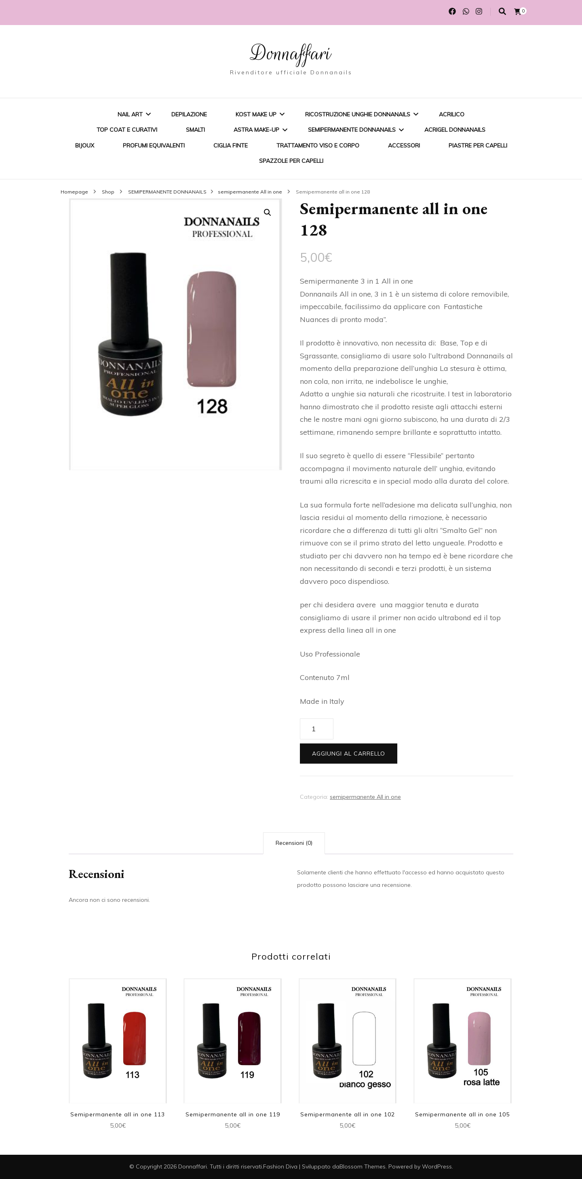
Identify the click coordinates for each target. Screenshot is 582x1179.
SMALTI (195, 129)
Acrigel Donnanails (454, 129)
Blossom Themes (363, 1166)
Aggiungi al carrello (348, 753)
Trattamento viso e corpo (317, 145)
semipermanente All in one (365, 796)
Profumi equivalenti (154, 145)
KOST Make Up (256, 114)
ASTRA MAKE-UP (256, 129)
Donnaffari (291, 53)
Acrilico (451, 114)
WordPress (437, 1166)
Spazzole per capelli (291, 160)
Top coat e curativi (127, 129)
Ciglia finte (230, 145)
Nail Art (130, 114)
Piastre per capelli (478, 145)
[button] (267, 212)
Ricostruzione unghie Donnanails (357, 114)
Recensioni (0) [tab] (294, 842)
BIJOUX (84, 145)
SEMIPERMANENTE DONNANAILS (352, 129)
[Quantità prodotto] (316, 728)
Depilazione (189, 114)
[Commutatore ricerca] (502, 11)
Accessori (404, 145)
